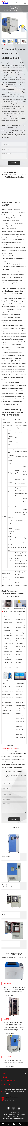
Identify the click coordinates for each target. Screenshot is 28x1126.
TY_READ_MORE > (10, 995)
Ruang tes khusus (17, 7)
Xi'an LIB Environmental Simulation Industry (14, 1114)
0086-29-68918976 (7, 1101)
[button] (1, 44)
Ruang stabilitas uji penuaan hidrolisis (9, 944)
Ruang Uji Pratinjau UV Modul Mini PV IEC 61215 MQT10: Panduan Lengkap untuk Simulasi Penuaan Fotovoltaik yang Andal (14, 1026)
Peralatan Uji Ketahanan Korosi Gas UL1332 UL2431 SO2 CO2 (13, 9)
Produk (10, 7)
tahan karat (22, 569)
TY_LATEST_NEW (14, 954)
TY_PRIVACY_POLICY (17, 1119)
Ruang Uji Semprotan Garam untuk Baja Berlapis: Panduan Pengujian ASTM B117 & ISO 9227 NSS (14, 989)
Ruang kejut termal (6, 856)
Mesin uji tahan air (6, 914)
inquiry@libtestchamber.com (9, 748)
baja (26, 569)
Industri (4, 1077)
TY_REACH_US (6, 1085)
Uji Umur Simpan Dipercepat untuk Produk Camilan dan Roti (13, 1062)
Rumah (5, 7)
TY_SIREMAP (7, 1119)
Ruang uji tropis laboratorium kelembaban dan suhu (9, 885)
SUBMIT (14, 163)
